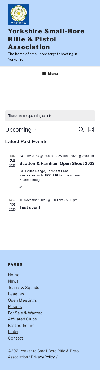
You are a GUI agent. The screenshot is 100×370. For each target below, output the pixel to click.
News (13, 281)
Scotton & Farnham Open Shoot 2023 (57, 163)
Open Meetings (22, 300)
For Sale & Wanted (25, 313)
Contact (15, 338)
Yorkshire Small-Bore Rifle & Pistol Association (46, 39)
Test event (30, 207)
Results (15, 306)
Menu (50, 73)
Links (13, 331)
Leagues (16, 294)
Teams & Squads (23, 287)
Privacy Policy (43, 357)
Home (13, 275)
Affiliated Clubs (22, 319)
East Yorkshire (21, 325)
